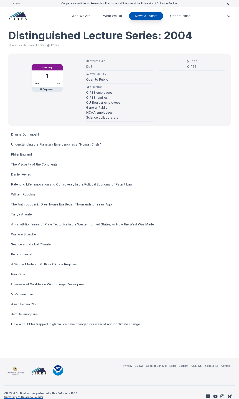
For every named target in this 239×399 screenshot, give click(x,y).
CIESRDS (196, 365)
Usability (184, 365)
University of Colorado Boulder (23, 396)
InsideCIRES (211, 365)
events (16, 3)
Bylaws (139, 365)
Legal (172, 365)
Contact (225, 365)
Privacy (127, 365)
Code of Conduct (156, 365)
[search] (228, 16)
